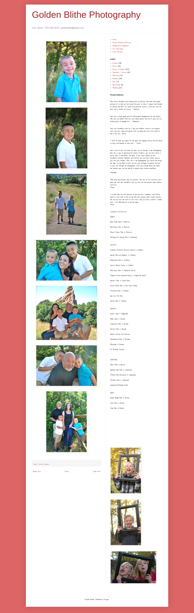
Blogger (106, 599)
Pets (113, 82)
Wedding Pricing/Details (120, 46)
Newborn (115, 79)
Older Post (96, 471)
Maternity (115, 75)
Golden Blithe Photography (86, 15)
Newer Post (37, 471)
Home (67, 471)
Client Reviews (117, 52)
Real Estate (116, 85)
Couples (115, 63)
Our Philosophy (117, 49)
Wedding (115, 88)
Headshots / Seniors (119, 72)
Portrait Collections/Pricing (121, 43)
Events (114, 66)
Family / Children (43, 464)
